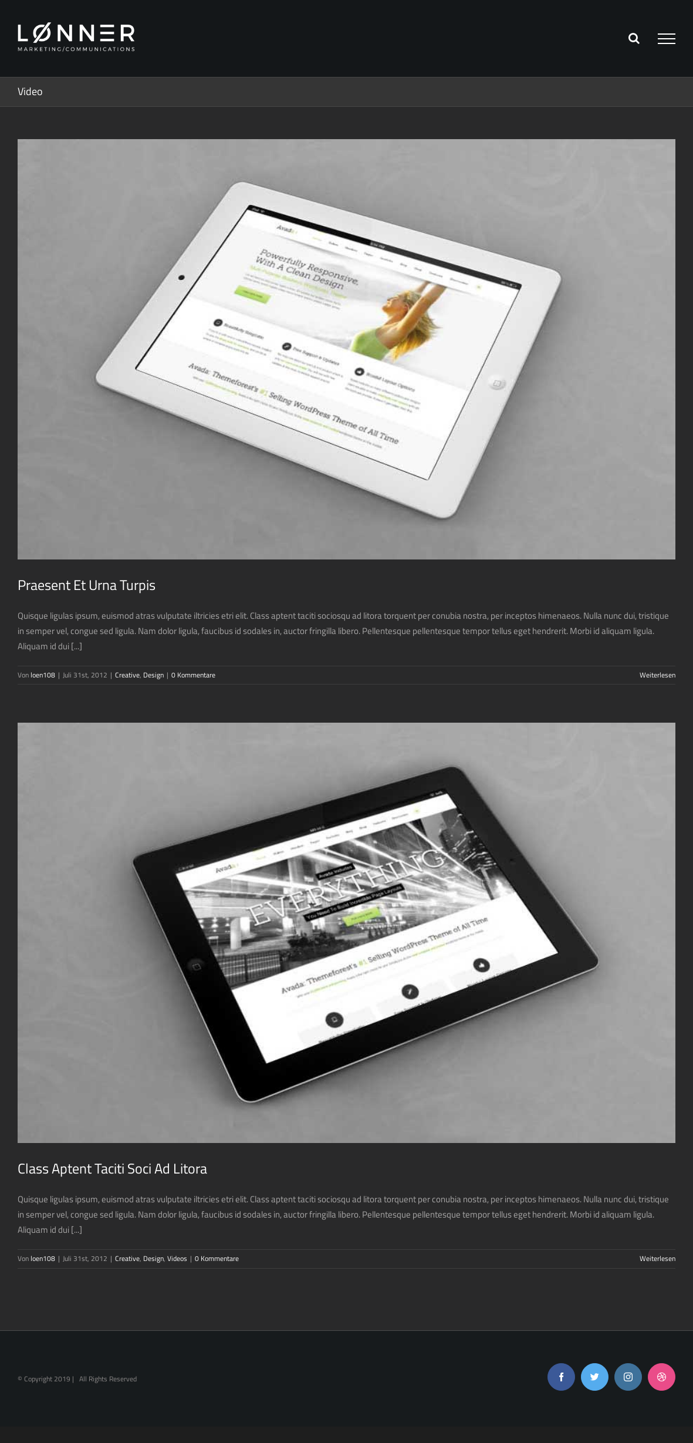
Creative (127, 674)
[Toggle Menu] (666, 38)
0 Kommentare (193, 674)
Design (153, 674)
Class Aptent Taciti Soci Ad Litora (112, 1168)
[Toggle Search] (634, 38)
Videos (177, 1258)
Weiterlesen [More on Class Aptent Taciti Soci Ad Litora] (657, 1258)
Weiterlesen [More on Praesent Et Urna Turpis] (657, 674)
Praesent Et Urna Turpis (86, 584)
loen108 (43, 674)
